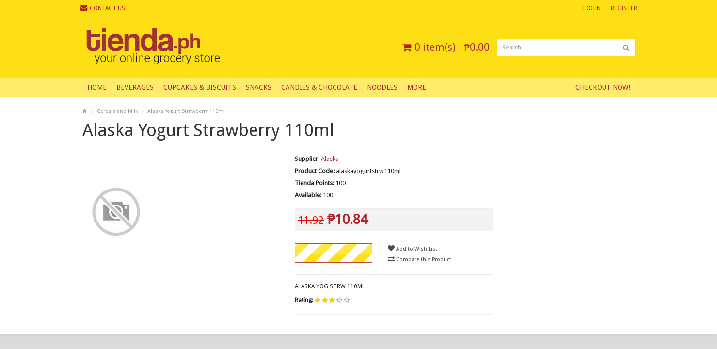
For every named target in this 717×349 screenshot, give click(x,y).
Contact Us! (103, 8)
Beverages (135, 87)
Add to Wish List (412, 248)
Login (592, 8)
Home (97, 87)
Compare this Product (419, 259)
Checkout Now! (602, 87)
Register (624, 8)
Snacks (258, 87)
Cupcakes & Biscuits (199, 87)
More (416, 87)
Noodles (382, 87)
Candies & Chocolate (319, 87)
